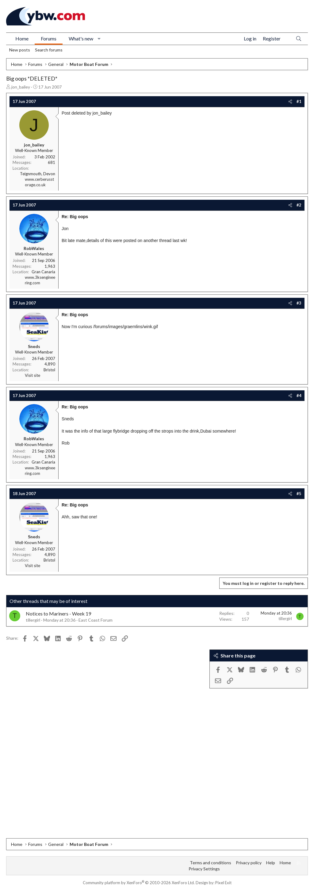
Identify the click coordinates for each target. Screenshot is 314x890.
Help (270, 862)
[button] (99, 38)
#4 (299, 395)
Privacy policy (249, 862)
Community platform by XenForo (139, 882)
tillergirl (33, 620)
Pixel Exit (223, 882)
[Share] (290, 101)
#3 (299, 303)
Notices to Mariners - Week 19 (58, 613)
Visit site (32, 375)
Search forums (49, 49)
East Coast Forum (95, 620)
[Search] (299, 39)
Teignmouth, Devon (37, 173)
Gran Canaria (43, 271)
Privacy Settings (204, 868)
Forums (48, 38)
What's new (81, 38)
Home (22, 38)
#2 (299, 205)
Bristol (49, 369)
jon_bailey (20, 86)
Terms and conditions (210, 862)
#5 (299, 493)
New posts (19, 49)
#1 (299, 101)
